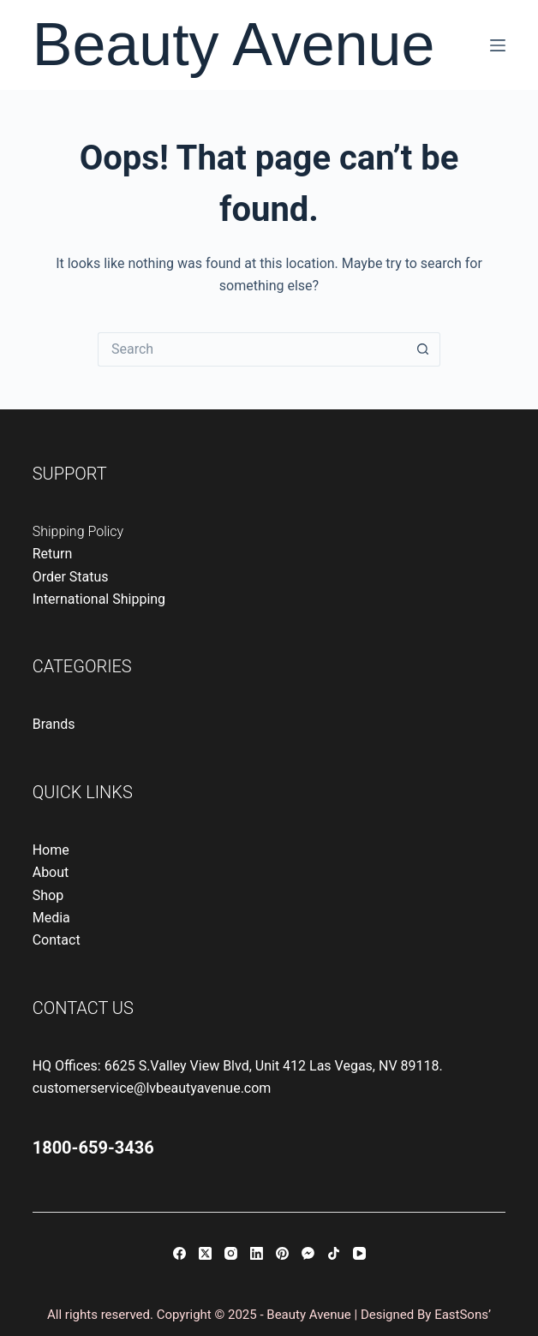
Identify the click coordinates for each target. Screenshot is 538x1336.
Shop (48, 895)
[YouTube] (359, 1253)
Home (51, 850)
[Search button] (423, 349)
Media (51, 918)
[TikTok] (333, 1253)
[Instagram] (230, 1253)
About (51, 872)
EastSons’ (462, 1314)
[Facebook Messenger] (308, 1253)
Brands (54, 724)
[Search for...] (252, 349)
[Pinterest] (282, 1253)
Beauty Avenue (234, 44)
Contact (57, 940)
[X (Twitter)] (205, 1253)
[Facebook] (179, 1253)
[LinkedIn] (256, 1253)
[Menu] (497, 45)
